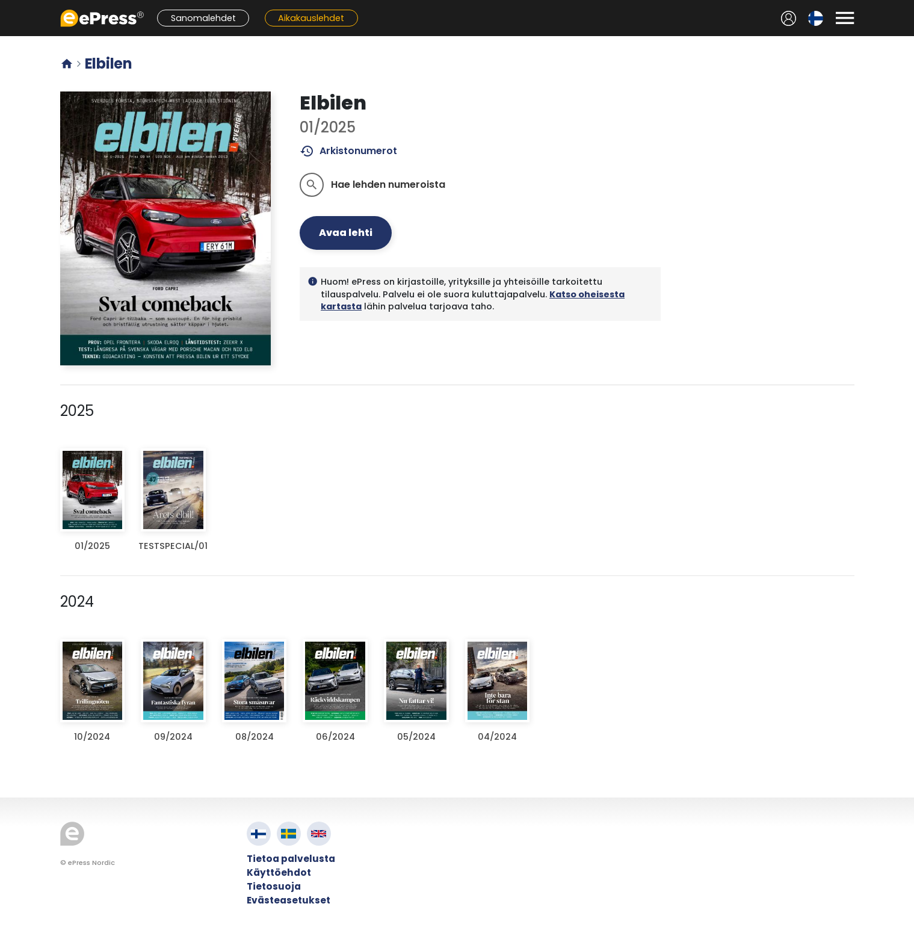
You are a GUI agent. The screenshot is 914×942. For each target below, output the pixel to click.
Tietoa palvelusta (291, 858)
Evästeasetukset (288, 900)
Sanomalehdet (203, 18)
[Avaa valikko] (844, 18)
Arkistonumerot (349, 151)
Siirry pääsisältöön (6, 6)
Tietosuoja (274, 886)
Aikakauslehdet (311, 18)
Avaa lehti (345, 233)
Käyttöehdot (279, 872)
